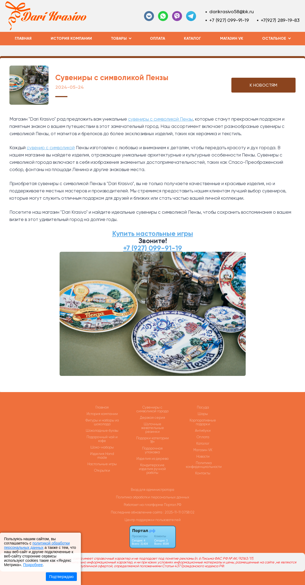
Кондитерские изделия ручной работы (152, 469)
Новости (203, 456)
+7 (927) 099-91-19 (229, 20)
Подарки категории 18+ (152, 440)
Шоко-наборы (102, 447)
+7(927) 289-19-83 (280, 20)
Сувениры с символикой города (152, 409)
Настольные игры (102, 464)
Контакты (202, 473)
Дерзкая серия (152, 418)
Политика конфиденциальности (204, 465)
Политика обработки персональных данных (152, 497)
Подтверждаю (61, 576)
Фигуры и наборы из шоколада (102, 422)
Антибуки (203, 431)
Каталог (192, 38)
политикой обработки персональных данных (37, 545)
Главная (23, 38)
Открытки (102, 470)
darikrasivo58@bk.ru (231, 11)
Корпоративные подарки (203, 422)
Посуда (203, 407)
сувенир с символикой (51, 147)
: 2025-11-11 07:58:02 (178, 512)
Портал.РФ (172, 505)
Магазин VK (231, 38)
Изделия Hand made (102, 456)
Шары (203, 414)
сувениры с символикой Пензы (160, 119)
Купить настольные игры (152, 233)
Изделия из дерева (152, 459)
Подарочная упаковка (152, 450)
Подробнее (33, 565)
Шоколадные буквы (102, 431)
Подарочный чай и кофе (102, 439)
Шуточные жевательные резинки (152, 428)
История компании (71, 38)
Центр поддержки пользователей (153, 520)
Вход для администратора (152, 490)
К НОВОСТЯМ (263, 85)
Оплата (157, 38)
